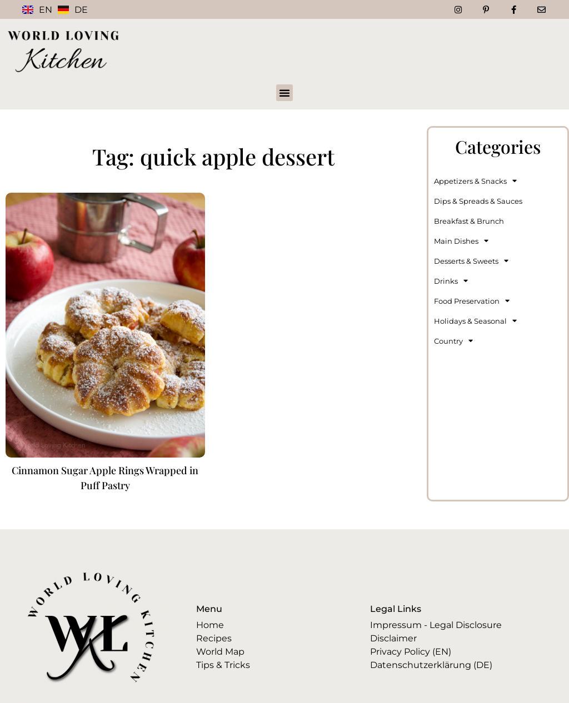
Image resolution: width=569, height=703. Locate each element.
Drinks (451, 281)
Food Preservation (472, 301)
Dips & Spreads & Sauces (478, 201)
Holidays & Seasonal (475, 321)
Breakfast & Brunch (469, 221)
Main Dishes (461, 241)
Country (453, 341)
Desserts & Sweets (471, 261)
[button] (284, 92)
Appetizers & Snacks (475, 181)
